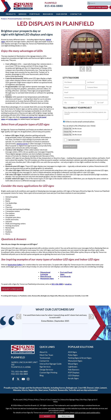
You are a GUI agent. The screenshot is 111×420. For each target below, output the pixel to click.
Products (11, 14)
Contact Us (75, 14)
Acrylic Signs (73, 378)
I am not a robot (74, 140)
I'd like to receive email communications (79, 122)
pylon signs (13, 119)
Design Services (46, 369)
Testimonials (45, 358)
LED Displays (73, 375)
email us (68, 284)
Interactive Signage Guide (51, 364)
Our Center (61, 14)
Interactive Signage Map (70, 399)
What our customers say (55, 309)
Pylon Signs (73, 355)
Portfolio (34, 14)
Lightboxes (72, 366)
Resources (48, 14)
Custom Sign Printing (48, 372)
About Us (43, 352)
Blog (41, 375)
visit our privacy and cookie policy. (87, 412)
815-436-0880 (52, 5)
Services (22, 14)
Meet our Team (46, 355)
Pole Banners (73, 369)
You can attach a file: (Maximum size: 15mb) (79, 126)
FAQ (25, 399)
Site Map (83, 399)
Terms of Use (45, 399)
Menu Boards (45, 276)
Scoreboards (65, 276)
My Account (17, 399)
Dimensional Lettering (45, 273)
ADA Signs (72, 352)
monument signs (26, 117)
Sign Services (45, 366)
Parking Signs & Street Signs (79, 358)
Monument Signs (47, 278)
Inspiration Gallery (15, 265)
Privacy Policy (33, 399)
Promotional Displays (15, 19)
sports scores (22, 144)
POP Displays (73, 372)
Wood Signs (73, 364)
